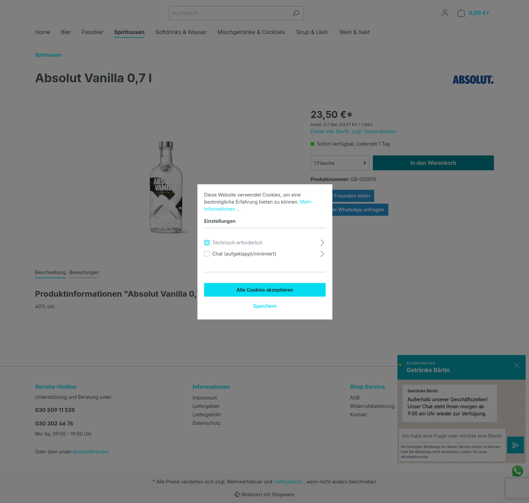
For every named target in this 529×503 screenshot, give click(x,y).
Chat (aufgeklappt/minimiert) (244, 253)
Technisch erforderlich (237, 242)
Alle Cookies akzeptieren (264, 289)
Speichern (264, 305)
